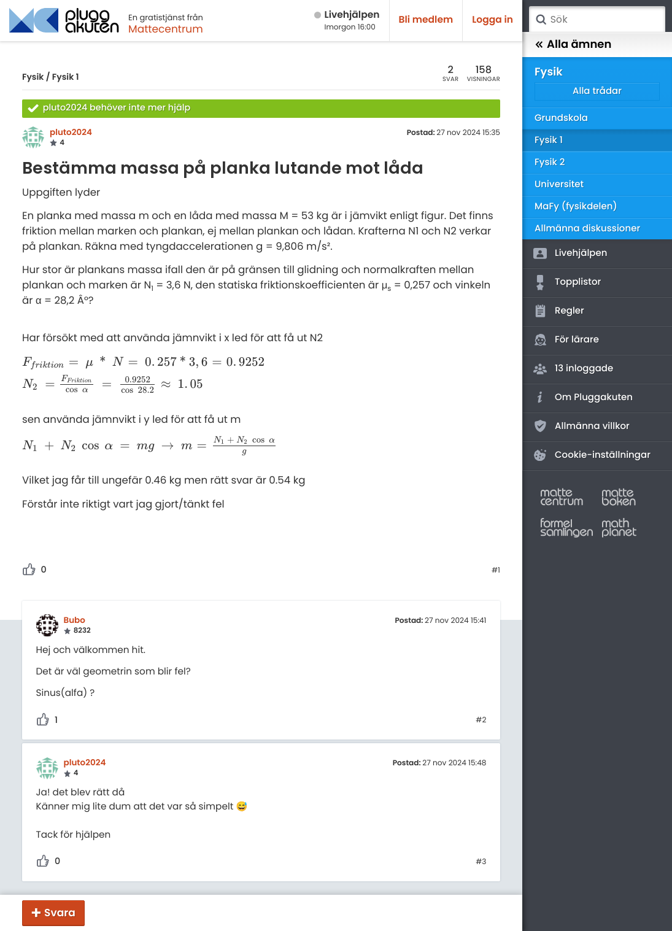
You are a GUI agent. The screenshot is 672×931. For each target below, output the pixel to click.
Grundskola (561, 118)
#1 (496, 571)
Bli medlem (426, 20)
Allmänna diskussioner (587, 228)
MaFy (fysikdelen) (576, 206)
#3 (481, 862)
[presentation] (143, 362)
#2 (481, 720)
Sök (541, 20)
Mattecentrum (165, 28)
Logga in (492, 20)
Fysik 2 (550, 162)
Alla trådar (597, 91)
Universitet (559, 184)
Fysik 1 (65, 77)
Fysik (33, 77)
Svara (59, 912)
